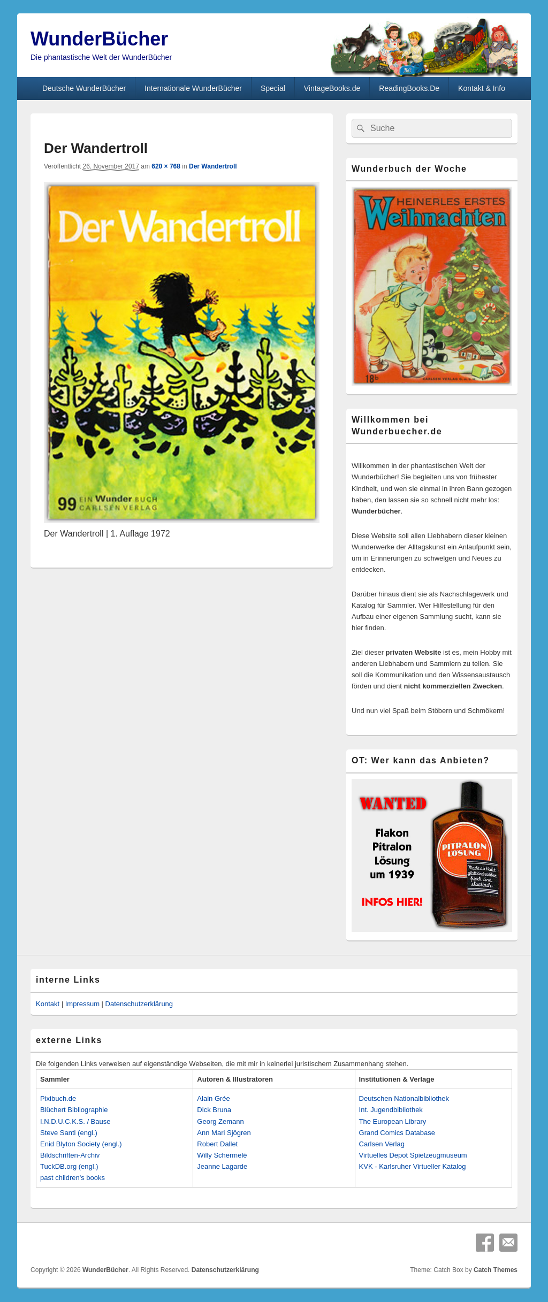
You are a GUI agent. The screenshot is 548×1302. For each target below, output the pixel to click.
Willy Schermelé (222, 1155)
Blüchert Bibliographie (74, 1110)
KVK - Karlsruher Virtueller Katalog (412, 1166)
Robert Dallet (217, 1144)
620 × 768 (165, 166)
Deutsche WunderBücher (84, 88)
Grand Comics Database (397, 1133)
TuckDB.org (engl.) (69, 1166)
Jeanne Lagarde (222, 1166)
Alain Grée (213, 1098)
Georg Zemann (220, 1121)
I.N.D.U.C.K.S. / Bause (75, 1121)
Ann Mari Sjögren (223, 1133)
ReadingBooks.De (409, 88)
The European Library (393, 1121)
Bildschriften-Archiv (70, 1155)
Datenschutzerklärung (139, 1004)
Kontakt (47, 1004)
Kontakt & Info (481, 88)
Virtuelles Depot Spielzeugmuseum (413, 1155)
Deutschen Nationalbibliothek (404, 1098)
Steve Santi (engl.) (68, 1133)
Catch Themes (495, 1270)
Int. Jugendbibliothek (391, 1110)
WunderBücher (99, 39)
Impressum (82, 1004)
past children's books (72, 1178)
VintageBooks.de (332, 88)
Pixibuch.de (58, 1098)
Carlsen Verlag (382, 1144)
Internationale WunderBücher (193, 88)
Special (273, 88)
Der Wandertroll (213, 166)
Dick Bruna (214, 1110)
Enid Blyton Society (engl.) (80, 1144)
